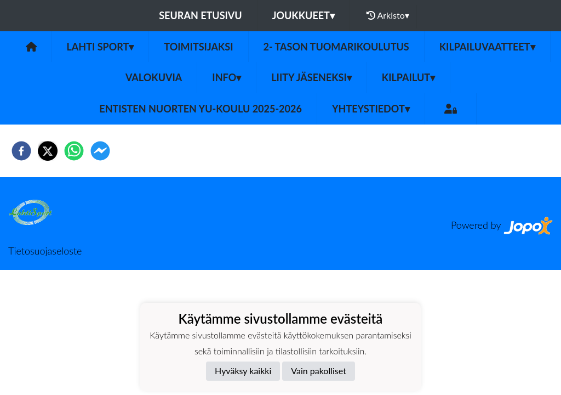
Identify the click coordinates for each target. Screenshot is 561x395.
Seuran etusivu (200, 15)
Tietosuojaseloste (45, 251)
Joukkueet (303, 15)
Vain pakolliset (318, 370)
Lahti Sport (100, 47)
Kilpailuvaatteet (487, 47)
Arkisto (388, 15)
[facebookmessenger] (100, 151)
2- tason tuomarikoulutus (336, 47)
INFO (226, 77)
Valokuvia (153, 77)
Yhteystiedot (371, 109)
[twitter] (48, 151)
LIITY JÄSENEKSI (311, 77)
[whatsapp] (74, 151)
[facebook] (21, 151)
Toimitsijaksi (198, 47)
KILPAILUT (408, 77)
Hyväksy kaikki (243, 370)
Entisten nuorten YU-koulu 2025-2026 (200, 109)
